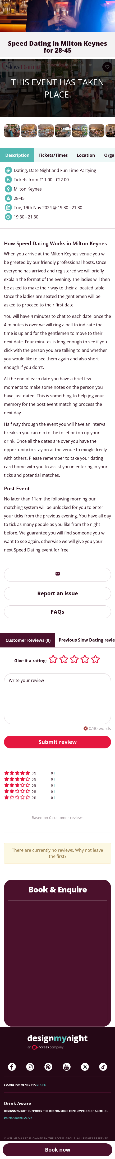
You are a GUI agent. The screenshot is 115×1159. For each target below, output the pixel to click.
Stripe (41, 1084)
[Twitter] (85, 1067)
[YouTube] (67, 1067)
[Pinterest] (48, 1067)
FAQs (57, 611)
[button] (57, 773)
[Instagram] (30, 1067)
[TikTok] (103, 1067)
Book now (57, 1149)
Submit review (58, 741)
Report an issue (57, 593)
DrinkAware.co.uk (18, 1117)
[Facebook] (12, 1067)
